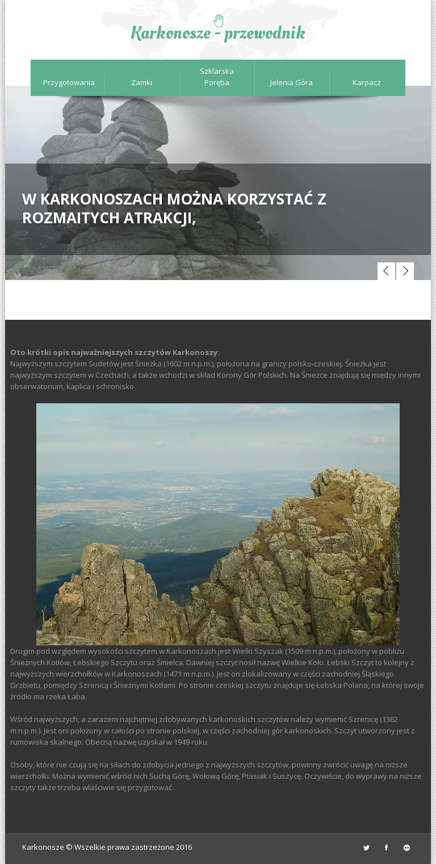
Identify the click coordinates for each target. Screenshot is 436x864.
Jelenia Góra (291, 82)
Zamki (141, 82)
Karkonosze (43, 847)
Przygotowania (67, 82)
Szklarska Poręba (217, 76)
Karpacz (367, 82)
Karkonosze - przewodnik (218, 33)
